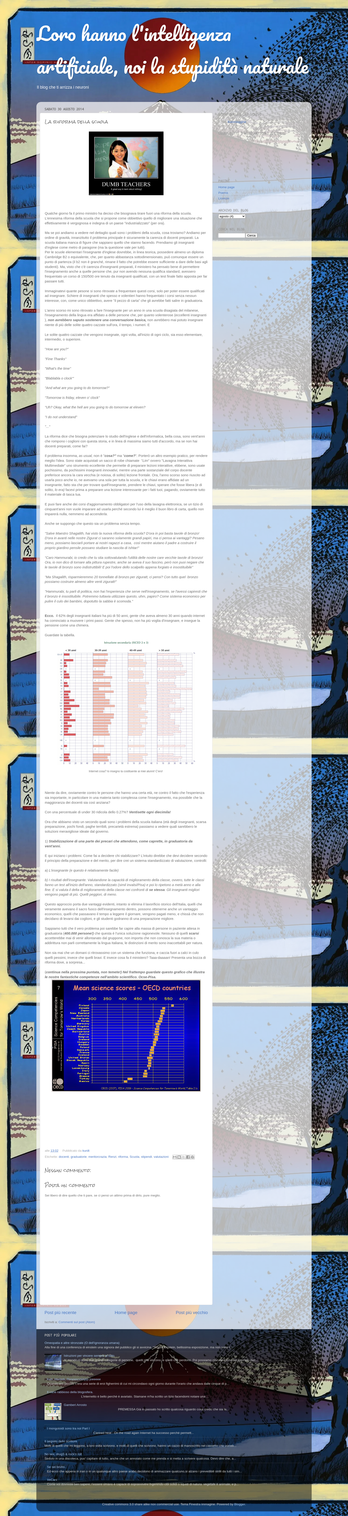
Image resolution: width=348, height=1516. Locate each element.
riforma (123, 1156)
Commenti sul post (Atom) (77, 1322)
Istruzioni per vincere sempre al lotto (89, 1355)
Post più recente (61, 1312)
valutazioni (161, 1156)
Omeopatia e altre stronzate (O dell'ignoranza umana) (82, 1343)
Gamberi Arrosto (75, 1405)
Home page (126, 1312)
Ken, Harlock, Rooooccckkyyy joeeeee (74, 1379)
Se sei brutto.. (56, 1467)
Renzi (112, 1156)
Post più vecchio (192, 1312)
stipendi (146, 1156)
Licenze (223, 198)
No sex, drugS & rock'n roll (63, 1454)
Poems (223, 193)
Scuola (134, 1156)
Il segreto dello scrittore (61, 1441)
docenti (64, 1156)
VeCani (52, 1479)
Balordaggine (237, 122)
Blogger (239, 1504)
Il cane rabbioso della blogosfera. (70, 1392)
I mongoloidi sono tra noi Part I (68, 1428)
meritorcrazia (97, 1156)
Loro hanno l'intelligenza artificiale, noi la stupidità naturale (172, 49)
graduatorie (79, 1156)
